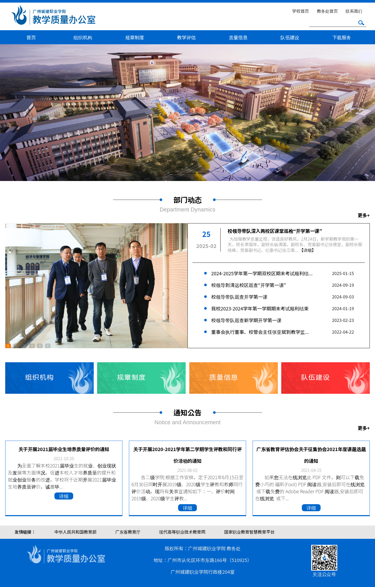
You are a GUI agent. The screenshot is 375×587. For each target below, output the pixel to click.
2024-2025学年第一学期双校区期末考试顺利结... (261, 273)
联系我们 (354, 11)
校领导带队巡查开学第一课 (239, 296)
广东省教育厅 (127, 532)
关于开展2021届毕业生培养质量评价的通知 (63, 449)
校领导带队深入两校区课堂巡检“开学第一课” (275, 230)
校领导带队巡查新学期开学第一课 (246, 320)
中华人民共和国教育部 (75, 532)
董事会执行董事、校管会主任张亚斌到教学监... (260, 331)
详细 (63, 495)
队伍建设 (289, 37)
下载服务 (341, 37)
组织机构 (82, 37)
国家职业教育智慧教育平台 (249, 532)
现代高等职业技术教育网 (182, 532)
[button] (28, 112)
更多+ (364, 215)
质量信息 (238, 37)
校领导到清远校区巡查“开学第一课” (248, 285)
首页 (31, 37)
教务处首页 (327, 11)
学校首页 (300, 11)
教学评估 (186, 37)
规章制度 (134, 37)
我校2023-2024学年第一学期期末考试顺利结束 (260, 308)
